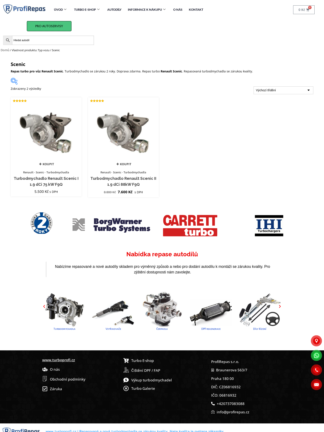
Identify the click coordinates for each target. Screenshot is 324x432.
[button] (44, 306)
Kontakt (196, 9)
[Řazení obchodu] (283, 90)
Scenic (40, 172)
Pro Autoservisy (49, 26)
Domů (5, 50)
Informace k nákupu (147, 9)
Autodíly (114, 9)
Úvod (60, 9)
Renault (28, 172)
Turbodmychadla (57, 172)
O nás (177, 9)
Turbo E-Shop (87, 9)
